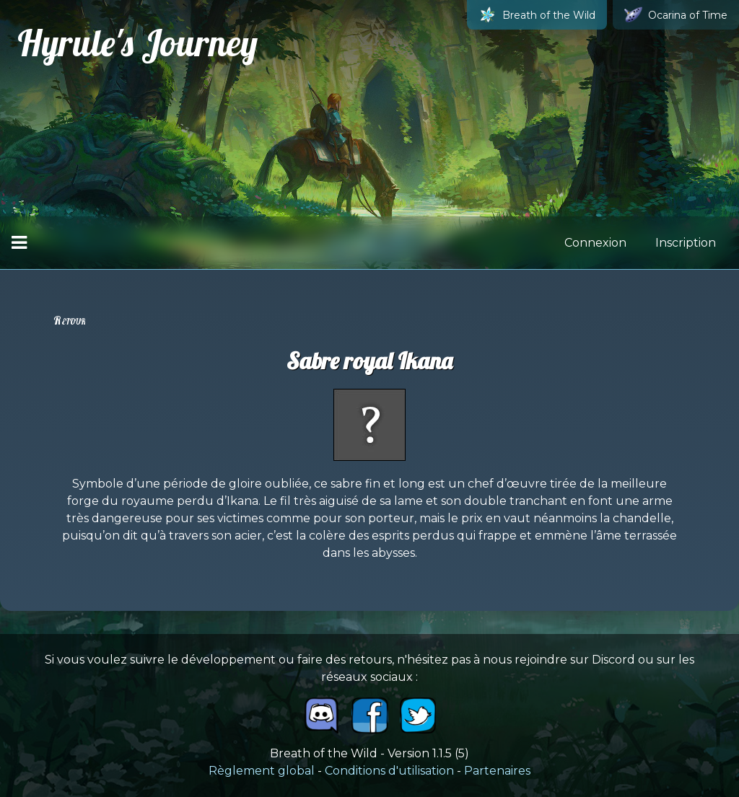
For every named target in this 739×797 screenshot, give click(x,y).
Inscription (685, 243)
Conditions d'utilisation (389, 771)
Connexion (595, 243)
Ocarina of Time (675, 15)
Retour (69, 320)
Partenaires (497, 771)
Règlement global (262, 771)
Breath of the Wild (536, 15)
